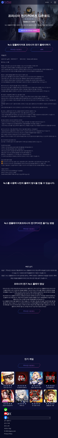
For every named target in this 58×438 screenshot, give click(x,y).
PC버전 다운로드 (16, 49)
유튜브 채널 (7, 428)
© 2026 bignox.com (10, 431)
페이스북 (6, 426)
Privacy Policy (8, 434)
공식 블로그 (7, 420)
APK (41, 49)
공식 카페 (7, 423)
